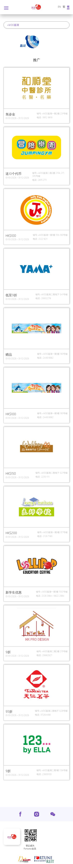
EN (59, 6)
